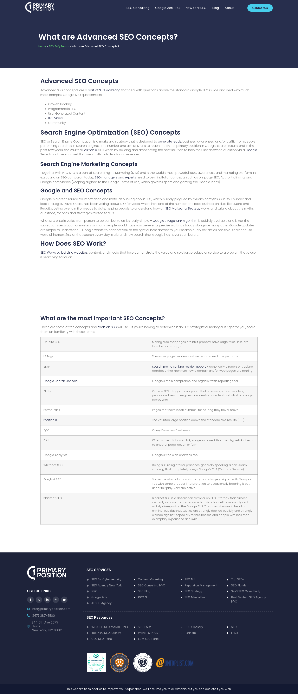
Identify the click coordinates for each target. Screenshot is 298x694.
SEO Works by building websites (63, 252)
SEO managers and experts (115, 177)
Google (251, 150)
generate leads (169, 141)
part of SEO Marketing (104, 90)
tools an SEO (107, 327)
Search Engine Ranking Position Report (179, 367)
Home (42, 46)
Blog (215, 8)
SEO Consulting (137, 8)
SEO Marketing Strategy (182, 208)
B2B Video (55, 118)
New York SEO (195, 8)
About (229, 8)
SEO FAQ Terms (59, 46)
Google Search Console (60, 381)
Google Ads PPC (167, 8)
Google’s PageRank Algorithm (175, 220)
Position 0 (89, 150)
